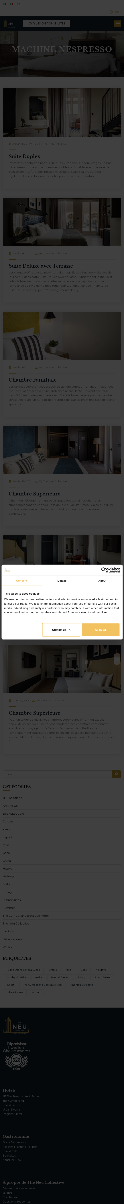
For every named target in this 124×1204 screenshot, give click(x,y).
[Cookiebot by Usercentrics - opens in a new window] (104, 570)
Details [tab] (62, 580)
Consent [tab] (21, 580)
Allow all (101, 629)
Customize (61, 629)
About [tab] (102, 580)
